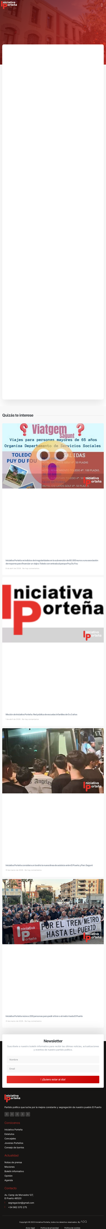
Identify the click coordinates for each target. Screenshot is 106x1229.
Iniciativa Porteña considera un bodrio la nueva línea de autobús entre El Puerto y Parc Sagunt (49, 865)
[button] (102, 5)
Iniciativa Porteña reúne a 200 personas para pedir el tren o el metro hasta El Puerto (44, 1016)
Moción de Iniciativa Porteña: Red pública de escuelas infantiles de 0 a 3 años (41, 714)
